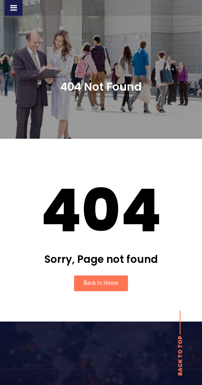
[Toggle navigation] (13, 8)
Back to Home (101, 283)
